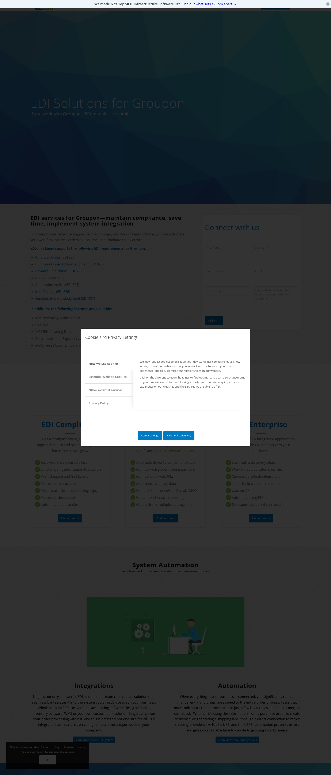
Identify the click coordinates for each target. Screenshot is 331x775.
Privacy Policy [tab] (99, 403)
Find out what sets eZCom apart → (209, 4)
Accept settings (150, 435)
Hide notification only (179, 435)
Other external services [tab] (105, 390)
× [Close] (328, 4)
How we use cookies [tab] (103, 364)
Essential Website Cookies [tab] (108, 377)
